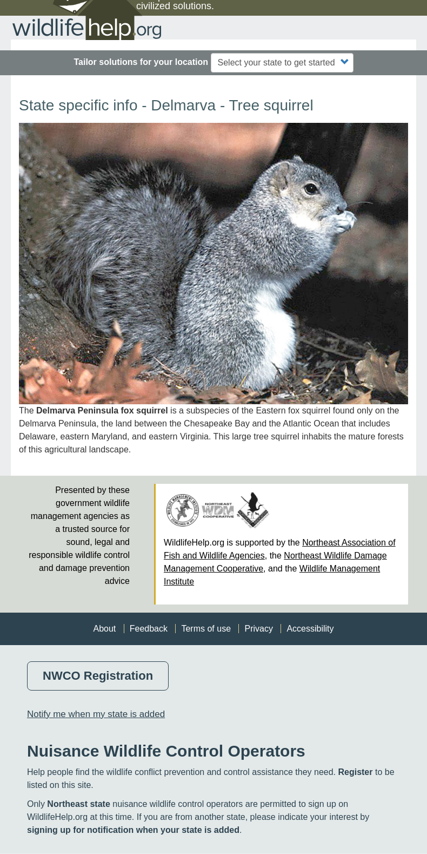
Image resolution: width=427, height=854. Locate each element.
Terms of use (206, 628)
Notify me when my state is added (96, 714)
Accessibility (309, 628)
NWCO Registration (98, 675)
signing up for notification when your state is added (133, 830)
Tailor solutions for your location (141, 62)
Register (355, 772)
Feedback (149, 628)
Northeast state (78, 804)
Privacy (258, 628)
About (104, 628)
